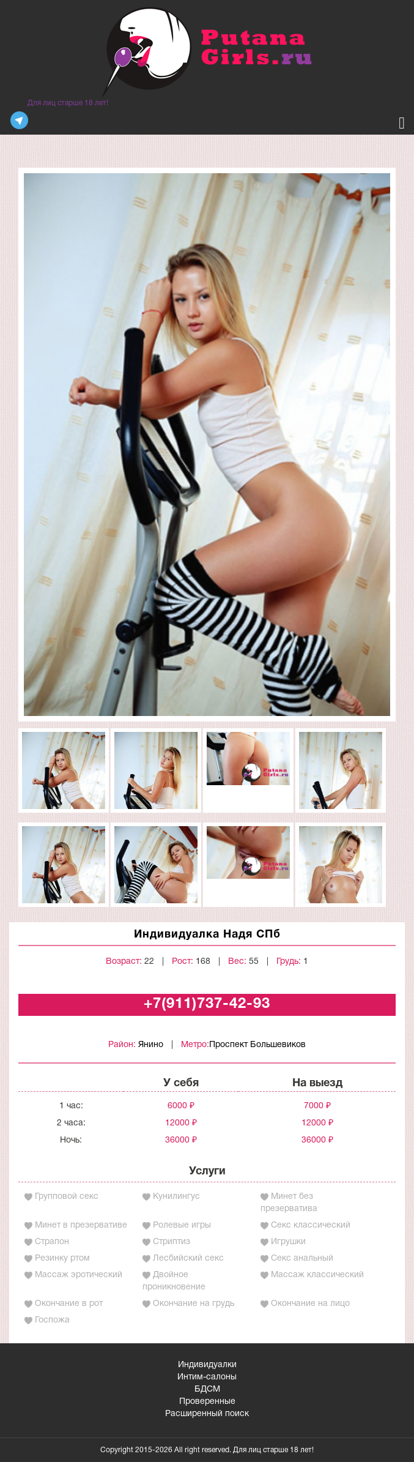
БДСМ (207, 1389)
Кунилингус (176, 1197)
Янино (150, 1045)
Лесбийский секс (188, 1258)
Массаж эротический (78, 1275)
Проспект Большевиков (257, 1045)
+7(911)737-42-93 (207, 1004)
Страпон (52, 1242)
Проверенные (207, 1402)
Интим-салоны (207, 1377)
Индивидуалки (207, 1365)
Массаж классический (317, 1275)
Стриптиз (171, 1242)
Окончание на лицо (310, 1304)
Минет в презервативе (81, 1225)
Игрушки (288, 1242)
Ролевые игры (182, 1225)
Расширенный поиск (207, 1414)
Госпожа (52, 1320)
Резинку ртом (62, 1258)
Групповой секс (66, 1197)
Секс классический (310, 1225)
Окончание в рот (69, 1304)
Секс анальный (302, 1258)
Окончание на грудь (193, 1304)
